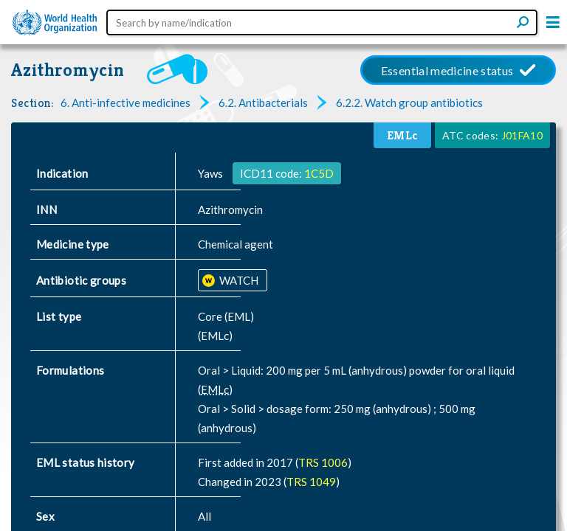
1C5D (319, 173)
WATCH (237, 280)
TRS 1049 (311, 481)
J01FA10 (522, 135)
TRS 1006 (323, 462)
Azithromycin (68, 69)
